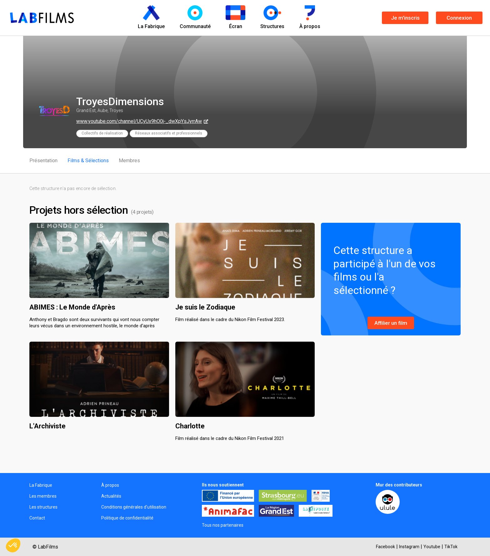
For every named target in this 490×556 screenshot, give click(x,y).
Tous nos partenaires (222, 525)
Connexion (459, 18)
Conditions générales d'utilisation (133, 507)
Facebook (385, 546)
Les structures (43, 507)
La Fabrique (40, 485)
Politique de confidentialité (127, 517)
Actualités (111, 496)
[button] (13, 545)
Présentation (43, 160)
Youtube (431, 546)
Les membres (43, 496)
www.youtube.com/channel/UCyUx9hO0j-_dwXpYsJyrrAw (139, 121)
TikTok (451, 546)
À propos (110, 485)
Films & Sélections (88, 160)
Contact (37, 517)
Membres (129, 160)
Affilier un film (390, 323)
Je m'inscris (405, 18)
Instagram (409, 546)
